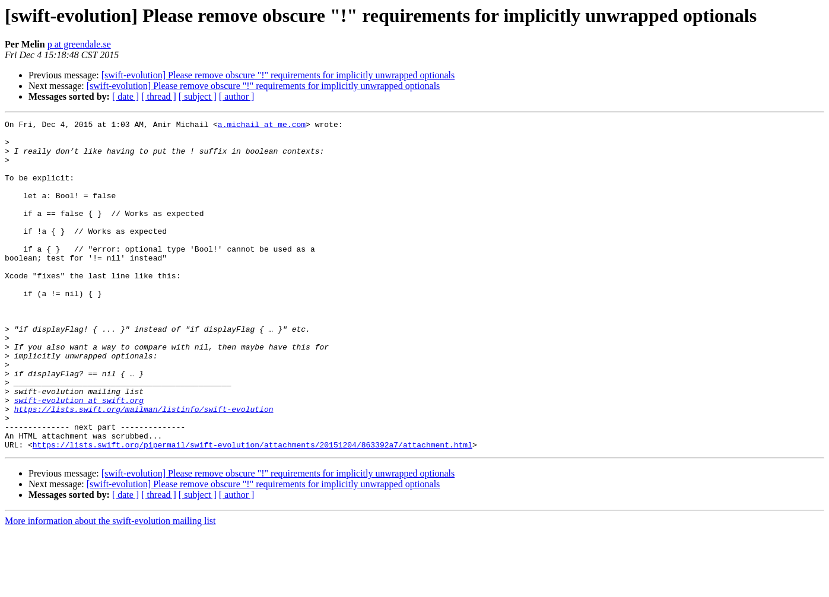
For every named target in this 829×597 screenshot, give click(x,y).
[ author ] (237, 96)
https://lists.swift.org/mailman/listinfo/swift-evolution (144, 467)
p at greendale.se (79, 44)
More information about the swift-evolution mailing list (110, 587)
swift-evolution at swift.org (79, 457)
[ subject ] (198, 96)
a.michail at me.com (262, 125)
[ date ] (125, 96)
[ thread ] (158, 96)
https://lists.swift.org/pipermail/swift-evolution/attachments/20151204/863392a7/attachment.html (252, 510)
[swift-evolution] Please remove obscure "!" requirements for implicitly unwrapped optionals (278, 75)
